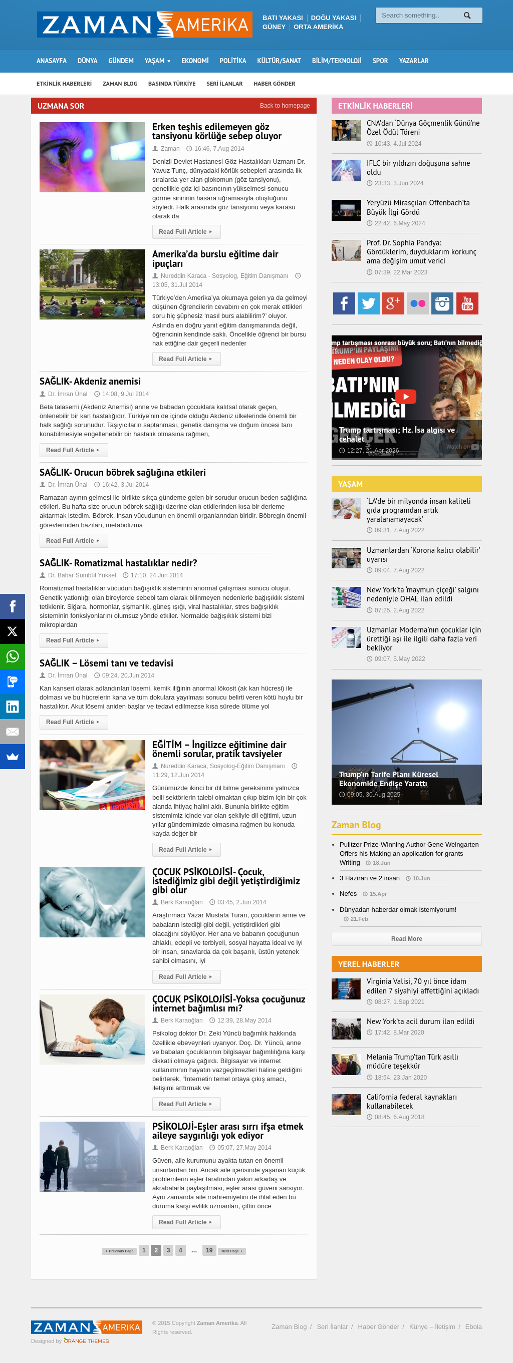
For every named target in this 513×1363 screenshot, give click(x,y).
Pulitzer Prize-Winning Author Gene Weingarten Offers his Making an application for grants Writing (408, 840)
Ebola (473, 1326)
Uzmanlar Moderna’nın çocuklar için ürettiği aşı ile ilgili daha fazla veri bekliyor (420, 625)
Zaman (165, 148)
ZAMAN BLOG (120, 83)
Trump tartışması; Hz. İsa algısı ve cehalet (396, 430)
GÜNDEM (121, 61)
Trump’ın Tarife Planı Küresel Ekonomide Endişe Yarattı (388, 765)
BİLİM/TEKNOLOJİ (337, 61)
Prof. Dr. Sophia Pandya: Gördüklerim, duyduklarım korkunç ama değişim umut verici (421, 247)
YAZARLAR (414, 61)
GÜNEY (274, 27)
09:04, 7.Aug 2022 (395, 556)
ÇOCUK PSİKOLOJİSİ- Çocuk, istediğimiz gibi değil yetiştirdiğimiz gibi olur (225, 881)
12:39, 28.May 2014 (239, 1020)
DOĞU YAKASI (333, 18)
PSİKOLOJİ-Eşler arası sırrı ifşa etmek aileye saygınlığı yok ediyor (226, 1130)
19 (211, 1250)
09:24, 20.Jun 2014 (123, 675)
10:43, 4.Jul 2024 (394, 143)
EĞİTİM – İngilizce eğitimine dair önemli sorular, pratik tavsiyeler (218, 749)
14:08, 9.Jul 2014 (121, 394)
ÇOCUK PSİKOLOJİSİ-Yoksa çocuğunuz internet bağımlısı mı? (227, 1003)
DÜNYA (88, 61)
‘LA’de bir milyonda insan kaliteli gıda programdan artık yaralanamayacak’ (422, 502)
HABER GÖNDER (275, 83)
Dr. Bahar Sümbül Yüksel (78, 575)
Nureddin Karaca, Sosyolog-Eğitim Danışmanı (218, 766)
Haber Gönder (378, 1326)
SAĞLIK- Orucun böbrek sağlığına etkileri (122, 472)
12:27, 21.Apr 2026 (368, 446)
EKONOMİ (194, 61)
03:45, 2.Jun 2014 (237, 902)
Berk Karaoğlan (177, 902)
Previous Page (113, 1250)
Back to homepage (285, 105)
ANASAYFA (52, 61)
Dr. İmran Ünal (64, 394)
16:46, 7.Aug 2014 (214, 148)
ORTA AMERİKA (318, 27)
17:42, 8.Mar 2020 (395, 1019)
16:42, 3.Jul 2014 (121, 484)
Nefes (348, 880)
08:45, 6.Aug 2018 (395, 1104)
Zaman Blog (357, 811)
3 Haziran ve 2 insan (369, 865)
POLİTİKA (233, 61)
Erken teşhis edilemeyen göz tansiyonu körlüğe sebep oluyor (216, 131)
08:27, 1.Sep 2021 (395, 988)
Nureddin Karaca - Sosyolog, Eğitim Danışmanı (219, 275)
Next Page (241, 1250)
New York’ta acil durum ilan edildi (417, 1007)
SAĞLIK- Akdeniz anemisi (89, 381)
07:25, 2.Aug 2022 (395, 596)
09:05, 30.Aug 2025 (369, 781)
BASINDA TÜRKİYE (172, 83)
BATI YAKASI (283, 18)
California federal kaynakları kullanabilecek (409, 1088)
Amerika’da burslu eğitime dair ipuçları (214, 258)
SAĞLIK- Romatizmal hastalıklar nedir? (117, 563)
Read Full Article (186, 231)
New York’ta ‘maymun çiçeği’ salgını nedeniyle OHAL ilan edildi (419, 581)
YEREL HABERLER (368, 951)
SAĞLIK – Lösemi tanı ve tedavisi (105, 663)
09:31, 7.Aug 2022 (395, 517)
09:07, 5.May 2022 (395, 645)
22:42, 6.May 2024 (395, 218)
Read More (406, 925)
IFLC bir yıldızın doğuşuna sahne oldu (422, 163)
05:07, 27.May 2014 (239, 1147)
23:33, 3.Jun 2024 (395, 174)
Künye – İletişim (432, 1326)
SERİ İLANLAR (225, 83)
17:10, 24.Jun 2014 (151, 575)
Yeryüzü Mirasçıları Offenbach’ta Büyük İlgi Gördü (415, 203)
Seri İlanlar (332, 1326)
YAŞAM (350, 479)
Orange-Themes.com (86, 1340)
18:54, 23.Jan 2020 (396, 1064)
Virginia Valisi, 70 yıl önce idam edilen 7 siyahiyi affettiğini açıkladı (423, 973)
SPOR (380, 61)
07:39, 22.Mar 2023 (397, 267)
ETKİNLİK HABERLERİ (64, 83)
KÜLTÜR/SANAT (279, 61)
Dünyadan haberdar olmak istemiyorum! (397, 896)
